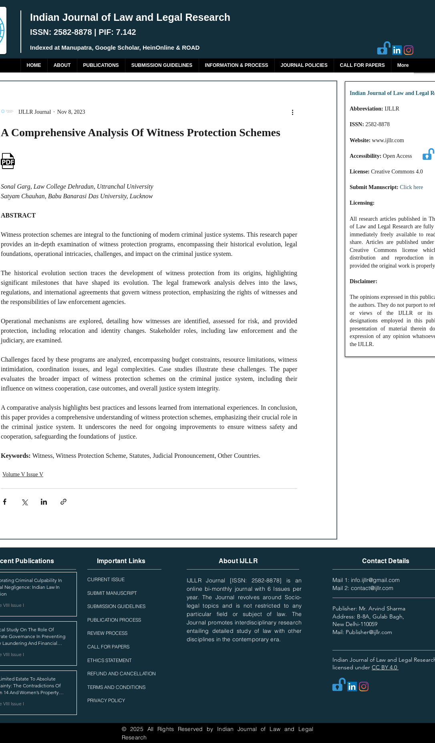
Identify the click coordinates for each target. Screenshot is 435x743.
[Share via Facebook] (4, 501)
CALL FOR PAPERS (108, 647)
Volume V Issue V (22, 474)
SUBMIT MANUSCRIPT (112, 593)
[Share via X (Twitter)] (24, 501)
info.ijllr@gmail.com (375, 580)
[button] (101, 65)
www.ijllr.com (388, 140)
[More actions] (292, 112)
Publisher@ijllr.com (369, 632)
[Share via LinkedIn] (44, 501)
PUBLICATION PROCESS (114, 620)
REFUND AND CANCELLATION (121, 674)
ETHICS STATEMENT (109, 660)
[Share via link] (63, 501)
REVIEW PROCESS (107, 633)
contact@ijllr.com (372, 588)
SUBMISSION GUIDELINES (116, 606)
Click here (411, 187)
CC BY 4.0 (385, 667)
